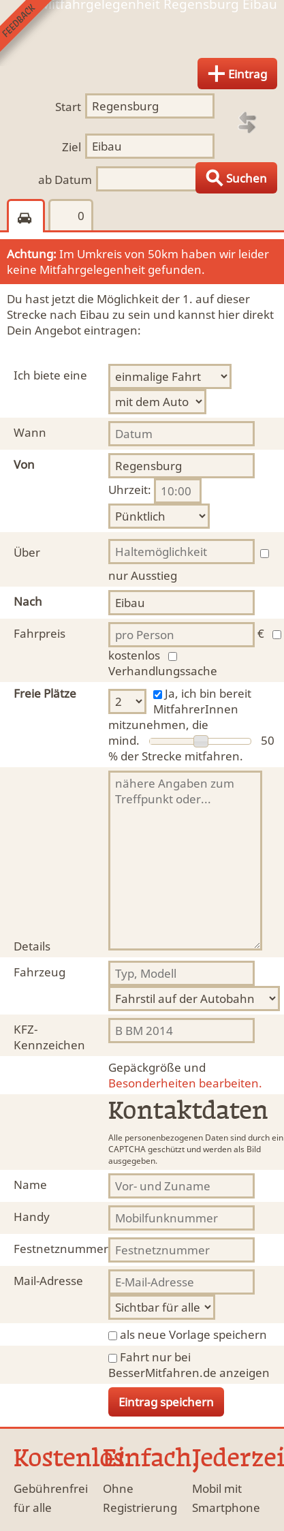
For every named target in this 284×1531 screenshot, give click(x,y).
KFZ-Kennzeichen (49, 1037)
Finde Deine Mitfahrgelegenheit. (142, 36)
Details (32, 946)
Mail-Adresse (48, 1280)
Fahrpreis (39, 633)
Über (27, 552)
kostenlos (134, 655)
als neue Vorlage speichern (193, 1334)
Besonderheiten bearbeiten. (185, 1075)
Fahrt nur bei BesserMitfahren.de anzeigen (189, 1364)
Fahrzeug (39, 972)
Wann (30, 432)
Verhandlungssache (162, 671)
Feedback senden (33, 33)
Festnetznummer (61, 1248)
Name (30, 1184)
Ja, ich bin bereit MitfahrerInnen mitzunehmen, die (179, 708)
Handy (32, 1216)
